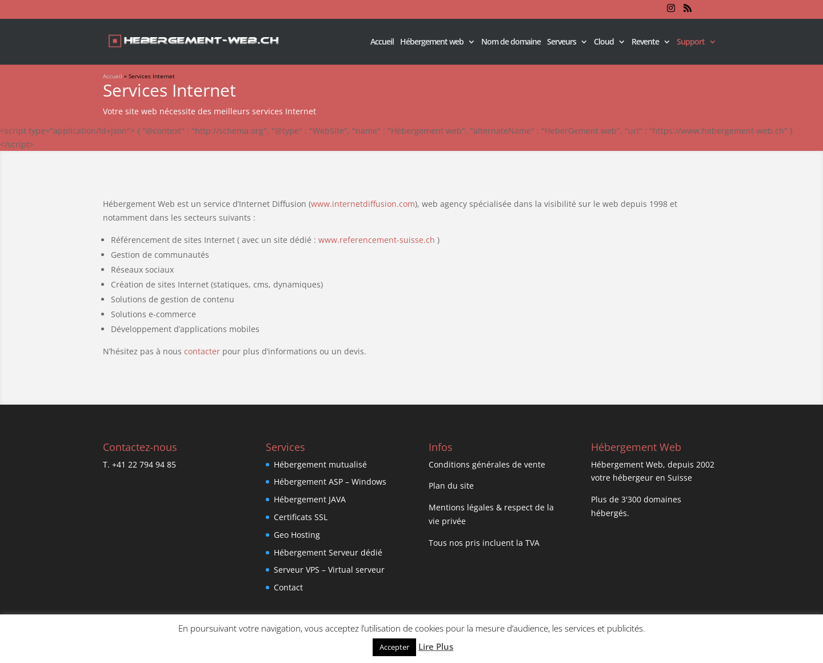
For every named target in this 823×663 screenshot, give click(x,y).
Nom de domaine (511, 42)
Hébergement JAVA (310, 499)
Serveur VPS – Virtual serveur (329, 569)
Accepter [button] (394, 647)
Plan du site (451, 485)
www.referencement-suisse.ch (376, 239)
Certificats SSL (300, 517)
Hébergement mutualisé (320, 464)
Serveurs (561, 42)
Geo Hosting (297, 534)
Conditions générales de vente (487, 464)
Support (691, 42)
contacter (202, 351)
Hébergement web (432, 42)
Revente (645, 42)
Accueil (382, 42)
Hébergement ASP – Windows (330, 481)
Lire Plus (435, 646)
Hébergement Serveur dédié (328, 552)
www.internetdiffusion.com (363, 203)
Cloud (604, 42)
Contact (288, 587)
